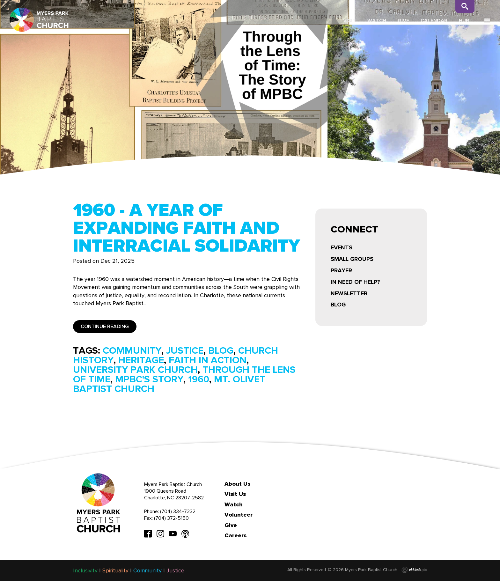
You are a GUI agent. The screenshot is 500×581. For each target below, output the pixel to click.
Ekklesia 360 (414, 570)
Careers (235, 535)
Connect (354, 230)
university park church (135, 370)
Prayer (341, 270)
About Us (237, 484)
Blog (338, 304)
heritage (141, 360)
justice (184, 350)
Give (403, 20)
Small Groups (352, 259)
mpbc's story (149, 379)
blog (220, 350)
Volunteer (238, 515)
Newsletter (349, 293)
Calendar (434, 20)
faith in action (207, 360)
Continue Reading (105, 326)
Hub (464, 20)
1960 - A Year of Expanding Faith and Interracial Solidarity (186, 228)
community (132, 350)
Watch (376, 20)
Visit (349, 20)
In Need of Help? (355, 282)
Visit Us (235, 494)
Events (341, 247)
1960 (198, 379)
